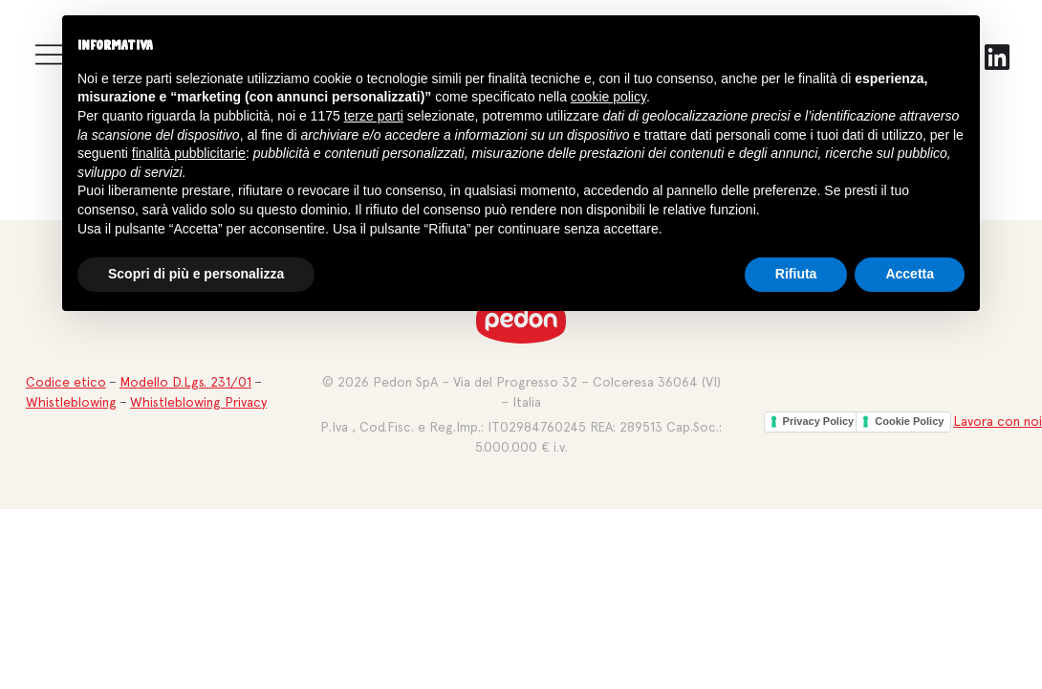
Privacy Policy (819, 421)
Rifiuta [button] (796, 273)
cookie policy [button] (608, 96)
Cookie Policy (909, 421)
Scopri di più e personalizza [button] (196, 273)
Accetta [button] (909, 273)
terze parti (373, 115)
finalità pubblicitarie (189, 153)
